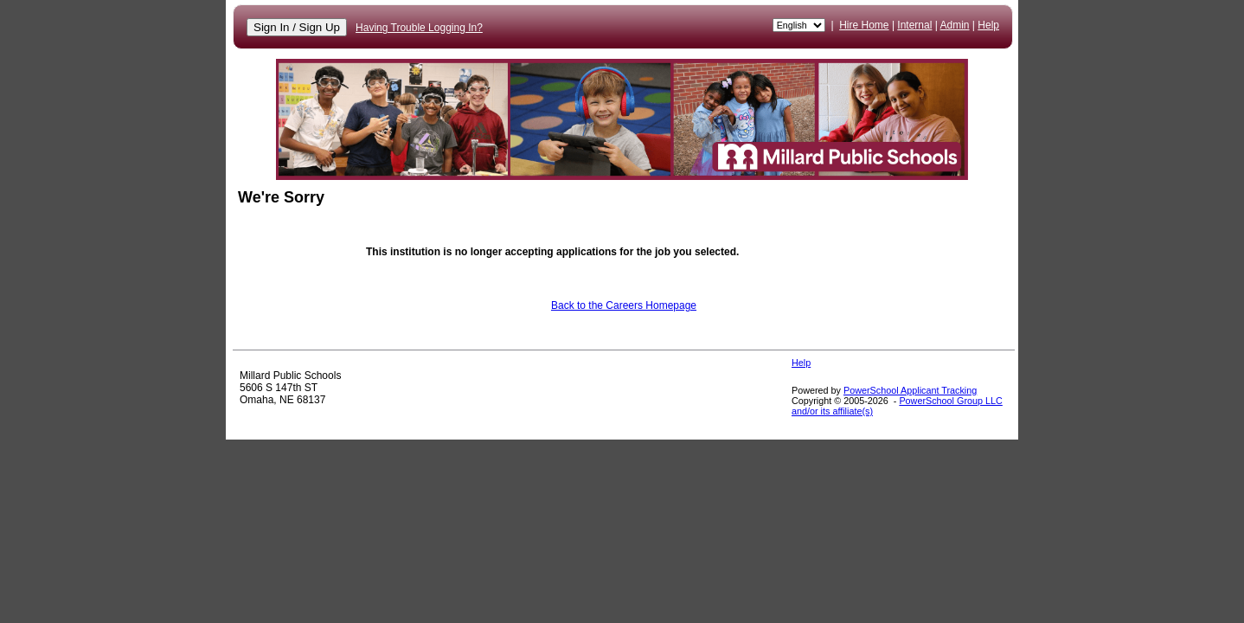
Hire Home (863, 25)
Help (988, 25)
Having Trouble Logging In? (419, 28)
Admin (955, 25)
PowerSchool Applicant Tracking (910, 390)
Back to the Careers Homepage (623, 305)
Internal (914, 25)
